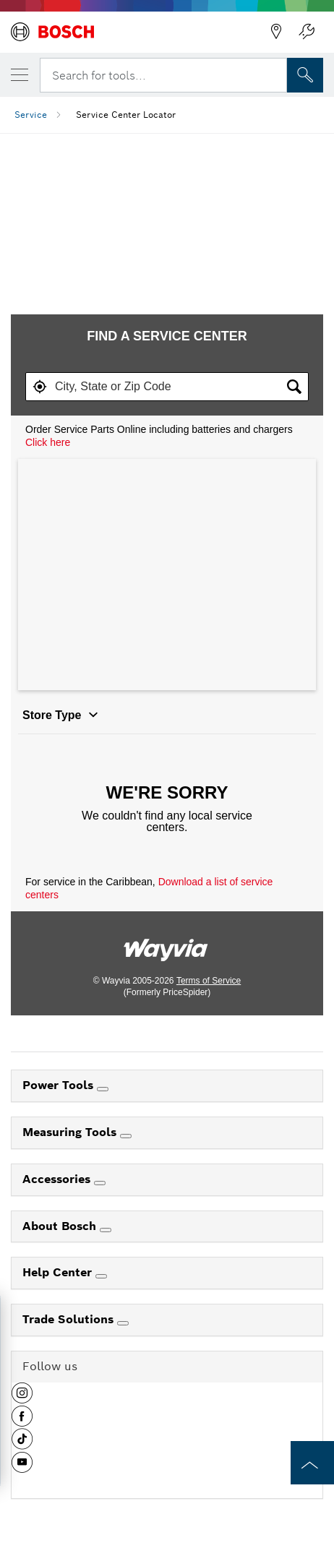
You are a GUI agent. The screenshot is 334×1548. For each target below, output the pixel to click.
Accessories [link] (58, 1179)
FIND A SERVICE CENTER (167, 336)
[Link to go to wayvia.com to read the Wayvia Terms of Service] (167, 944)
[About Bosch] (105, 1230)
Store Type (60, 715)
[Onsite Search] (305, 75)
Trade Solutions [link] (69, 1319)
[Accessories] (100, 1183)
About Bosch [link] (61, 1226)
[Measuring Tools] (126, 1136)
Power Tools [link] (59, 1085)
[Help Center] (101, 1276)
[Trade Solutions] (123, 1323)
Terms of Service (208, 981)
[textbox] (167, 386)
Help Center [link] (58, 1272)
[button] (39, 386)
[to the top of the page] (312, 1462)
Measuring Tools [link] (71, 1132)
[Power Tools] (102, 1089)
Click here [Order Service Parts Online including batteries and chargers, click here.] (47, 442)
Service (30, 114)
